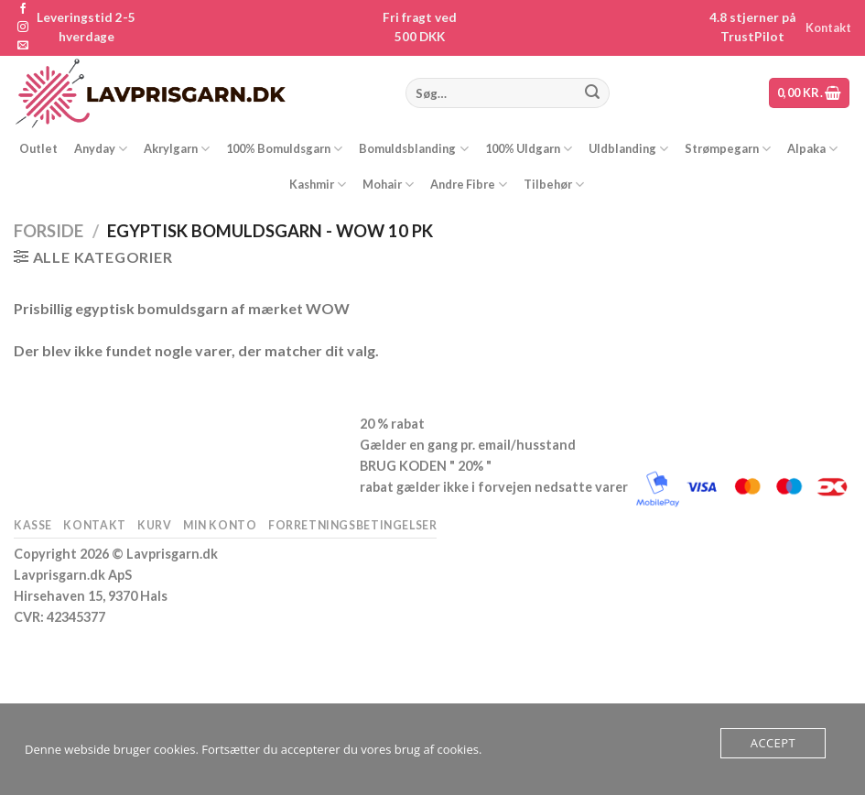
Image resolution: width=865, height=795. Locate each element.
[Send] (592, 93)
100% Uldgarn (528, 149)
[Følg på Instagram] (22, 27)
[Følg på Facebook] (22, 9)
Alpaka (812, 149)
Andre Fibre (468, 184)
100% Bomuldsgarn (284, 149)
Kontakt (828, 27)
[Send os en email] (22, 45)
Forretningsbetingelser (352, 525)
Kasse (33, 525)
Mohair (388, 184)
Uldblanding (628, 149)
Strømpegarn (728, 149)
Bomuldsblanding (413, 149)
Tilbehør (554, 184)
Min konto (220, 525)
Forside (48, 231)
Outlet (38, 148)
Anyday (100, 149)
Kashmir (317, 184)
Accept (773, 743)
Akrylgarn (177, 149)
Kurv (154, 525)
